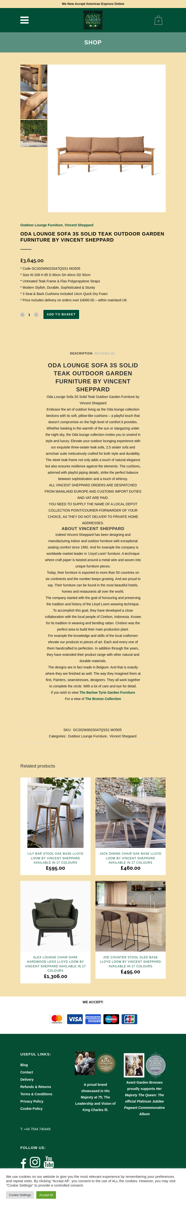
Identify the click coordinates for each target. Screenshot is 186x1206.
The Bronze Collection (103, 699)
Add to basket (61, 314)
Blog (24, 1065)
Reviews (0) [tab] (104, 353)
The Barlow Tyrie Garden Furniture (107, 692)
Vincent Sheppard (79, 225)
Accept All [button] (46, 1195)
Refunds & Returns (35, 1087)
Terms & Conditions (36, 1094)
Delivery (26, 1079)
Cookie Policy (31, 1109)
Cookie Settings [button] (20, 1195)
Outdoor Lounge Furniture (41, 225)
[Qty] (29, 314)
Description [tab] (81, 353)
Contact (26, 1072)
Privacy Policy (31, 1101)
